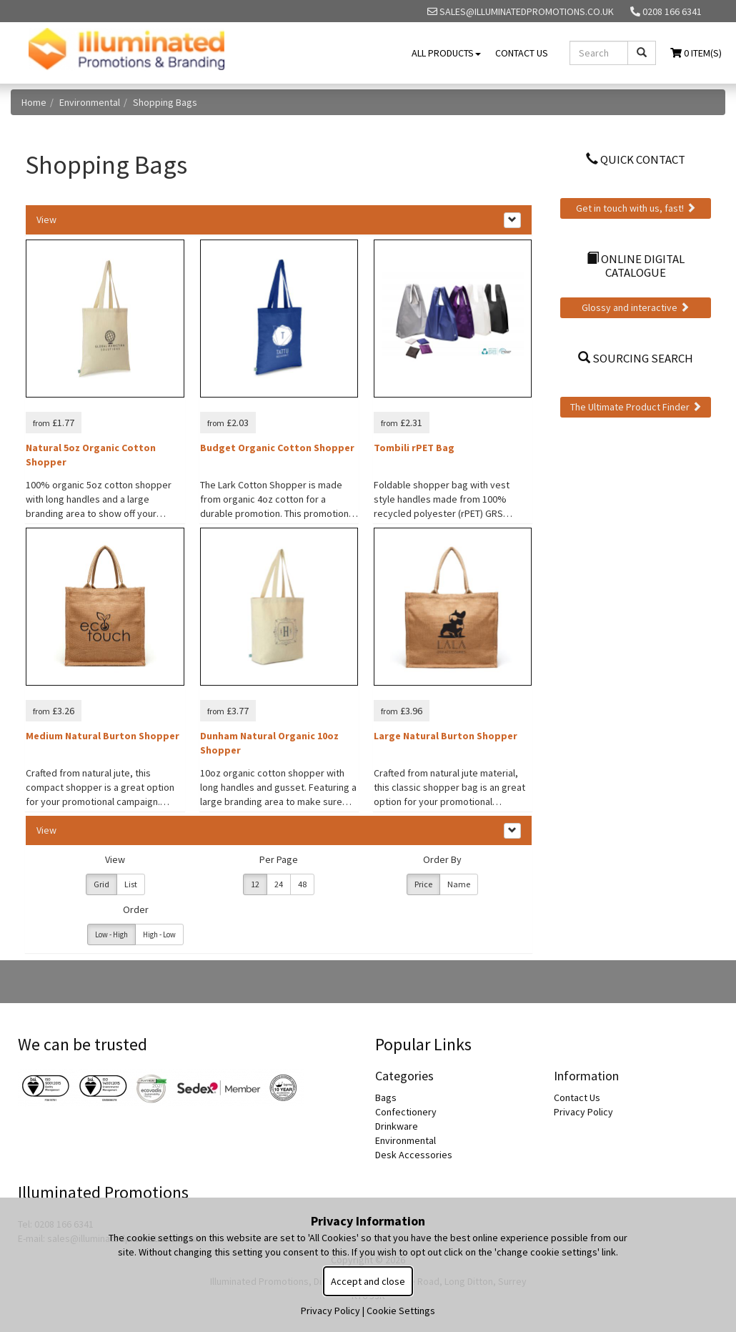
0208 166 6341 (666, 11)
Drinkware (396, 1126)
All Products (446, 52)
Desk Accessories (413, 1154)
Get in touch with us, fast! (636, 208)
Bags (386, 1097)
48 (302, 884)
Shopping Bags (165, 102)
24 (278, 884)
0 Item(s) (696, 52)
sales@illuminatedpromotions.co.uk (520, 11)
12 (255, 884)
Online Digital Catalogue (636, 265)
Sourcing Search (635, 358)
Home (33, 102)
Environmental (89, 102)
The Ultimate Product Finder (636, 406)
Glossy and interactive (636, 307)
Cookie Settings (401, 1310)
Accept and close (368, 1281)
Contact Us (521, 52)
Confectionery (406, 1111)
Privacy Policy (583, 1111)
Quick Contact (635, 159)
